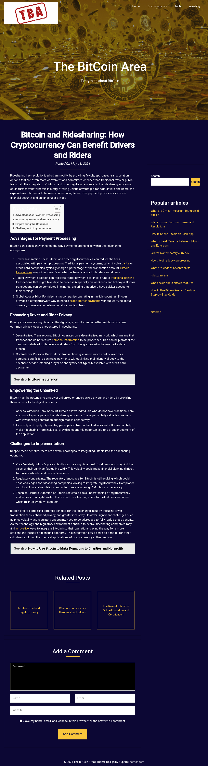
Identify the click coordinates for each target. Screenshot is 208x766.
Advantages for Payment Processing (37, 214)
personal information (65, 340)
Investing (194, 6)
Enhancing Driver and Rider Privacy (37, 219)
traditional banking (122, 278)
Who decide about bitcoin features (172, 283)
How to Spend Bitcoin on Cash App (172, 234)
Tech (178, 6)
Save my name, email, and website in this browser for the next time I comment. (74, 721)
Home (136, 6)
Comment (72, 677)
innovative (22, 528)
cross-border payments (85, 301)
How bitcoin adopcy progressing (170, 260)
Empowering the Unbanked (31, 223)
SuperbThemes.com (131, 761)
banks (125, 263)
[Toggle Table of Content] (55, 209)
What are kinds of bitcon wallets (170, 268)
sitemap (156, 312)
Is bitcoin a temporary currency (170, 253)
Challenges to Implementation (33, 228)
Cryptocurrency (157, 6)
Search (155, 175)
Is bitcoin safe (159, 275)
